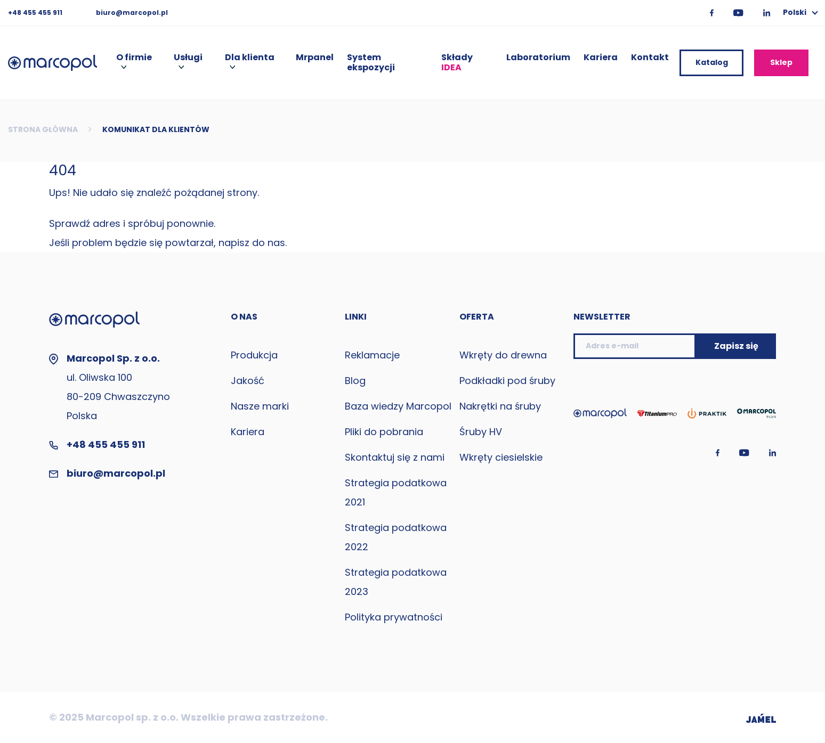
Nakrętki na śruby (500, 406)
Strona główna (43, 129)
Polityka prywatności (393, 617)
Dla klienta (249, 58)
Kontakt (650, 58)
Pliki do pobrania (384, 431)
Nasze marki (260, 406)
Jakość (247, 380)
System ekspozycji (371, 63)
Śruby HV (480, 431)
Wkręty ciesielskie (501, 457)
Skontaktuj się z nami (394, 457)
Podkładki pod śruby (507, 380)
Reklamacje (372, 355)
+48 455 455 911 (36, 12)
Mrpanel (315, 58)
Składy (457, 63)
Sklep (781, 62)
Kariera (601, 58)
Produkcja (254, 355)
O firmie (134, 58)
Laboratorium (538, 58)
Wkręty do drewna (503, 355)
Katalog (711, 62)
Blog (355, 380)
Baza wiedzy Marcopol (398, 406)
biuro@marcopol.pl (132, 12)
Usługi (188, 58)
